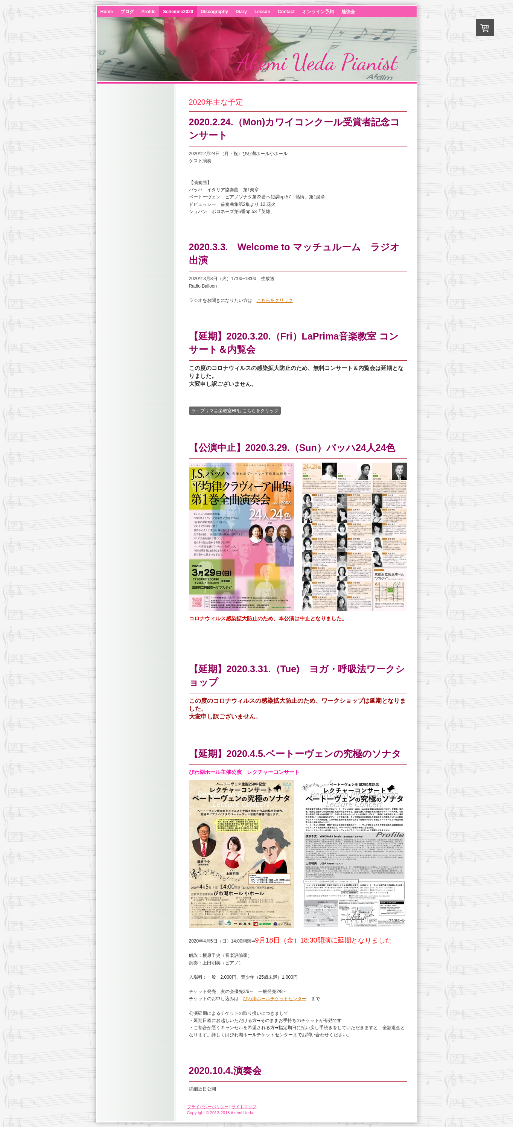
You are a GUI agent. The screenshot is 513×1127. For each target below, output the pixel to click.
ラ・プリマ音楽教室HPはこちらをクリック (235, 410)
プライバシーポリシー (207, 1106)
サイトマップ (243, 1106)
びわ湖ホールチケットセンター (274, 998)
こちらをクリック (275, 300)
